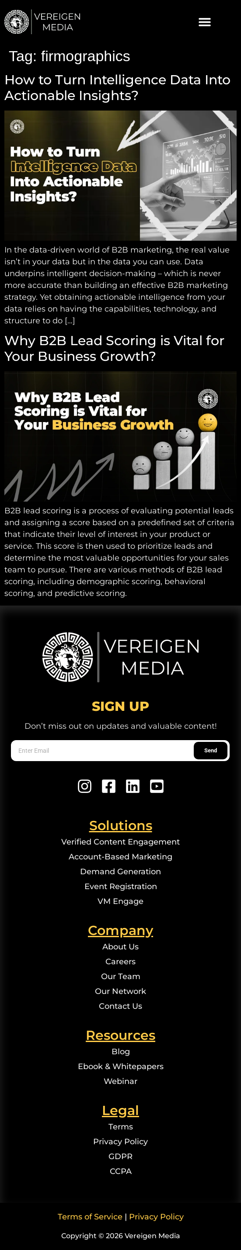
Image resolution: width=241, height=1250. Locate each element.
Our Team (120, 976)
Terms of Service (90, 1217)
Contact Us (120, 1006)
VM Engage (120, 901)
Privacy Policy (120, 1141)
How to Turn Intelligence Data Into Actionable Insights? (117, 88)
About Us (120, 947)
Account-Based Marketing (120, 857)
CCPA (121, 1171)
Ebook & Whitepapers (121, 1066)
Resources (120, 1035)
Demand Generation (120, 871)
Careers (120, 961)
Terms (120, 1127)
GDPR (120, 1156)
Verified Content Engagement (120, 842)
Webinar (120, 1081)
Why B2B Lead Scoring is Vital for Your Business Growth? (114, 348)
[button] (205, 22)
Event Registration (120, 886)
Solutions (120, 825)
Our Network (120, 991)
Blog (121, 1051)
